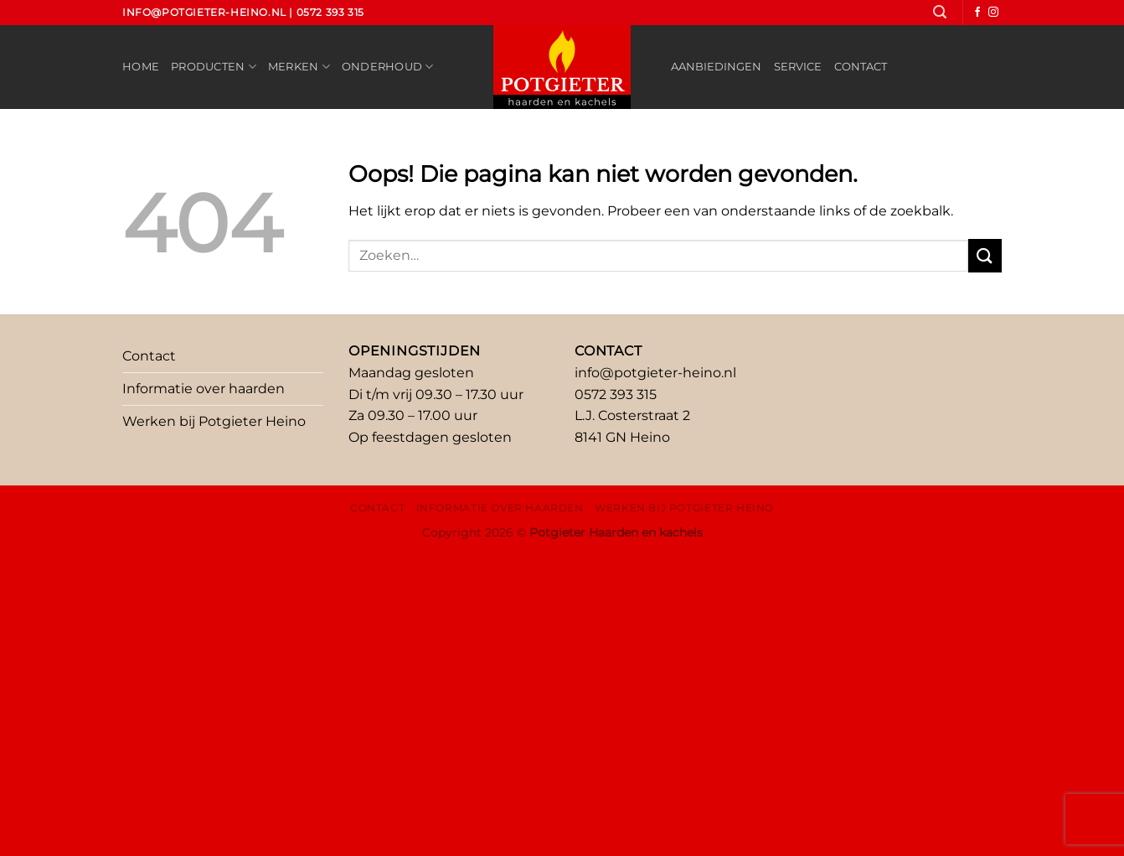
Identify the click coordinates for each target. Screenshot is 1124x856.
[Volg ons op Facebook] (977, 12)
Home (140, 66)
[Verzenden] (985, 255)
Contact (149, 356)
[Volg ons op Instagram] (993, 12)
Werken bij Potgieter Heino (214, 421)
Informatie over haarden (203, 389)
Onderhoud (388, 67)
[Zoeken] (939, 12)
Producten (213, 67)
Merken (299, 67)
